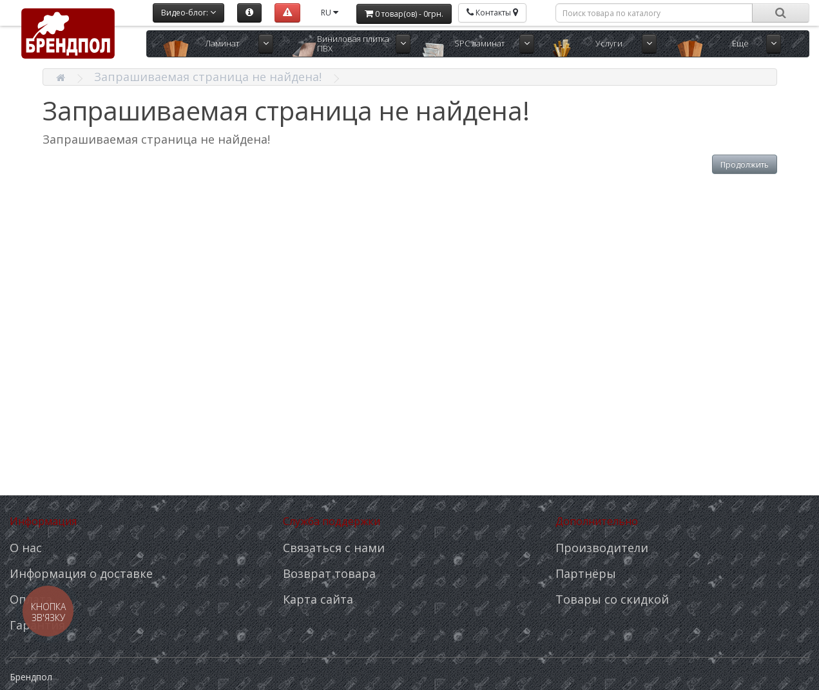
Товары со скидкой (612, 599)
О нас (26, 547)
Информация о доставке (81, 573)
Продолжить (744, 164)
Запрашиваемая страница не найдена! (208, 76)
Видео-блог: (188, 12)
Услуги (608, 43)
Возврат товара (329, 573)
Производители (601, 547)
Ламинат (222, 43)
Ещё (740, 43)
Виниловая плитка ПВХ (353, 43)
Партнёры (585, 573)
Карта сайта (318, 599)
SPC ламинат (479, 43)
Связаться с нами (334, 547)
